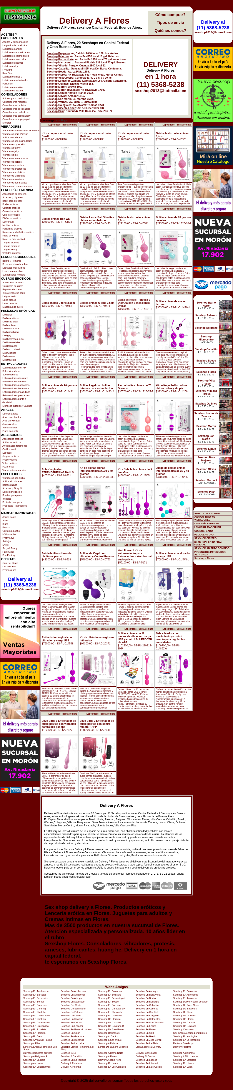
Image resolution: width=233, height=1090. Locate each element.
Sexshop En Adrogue (72, 998)
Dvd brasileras (10, 321)
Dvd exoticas (9, 325)
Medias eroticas (10, 225)
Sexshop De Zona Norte (186, 1005)
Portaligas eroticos (12, 228)
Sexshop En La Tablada (73, 1060)
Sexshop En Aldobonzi (73, 994)
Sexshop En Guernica (72, 1036)
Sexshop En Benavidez (35, 998)
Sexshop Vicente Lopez (61, 108)
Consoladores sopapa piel (16, 119)
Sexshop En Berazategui (111, 998)
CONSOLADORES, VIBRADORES (204, 518)
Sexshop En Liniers (183, 1063)
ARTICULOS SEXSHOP (207, 513)
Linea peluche (9, 303)
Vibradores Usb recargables (17, 186)
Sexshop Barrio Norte (60, 59)
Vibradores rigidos (12, 161)
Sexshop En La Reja (34, 1060)
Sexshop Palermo (58, 56)
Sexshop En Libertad (147, 1063)
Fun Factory (8, 555)
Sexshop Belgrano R (109, 1033)
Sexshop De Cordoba (109, 1022)
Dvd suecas (8, 356)
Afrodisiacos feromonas (14, 445)
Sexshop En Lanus (108, 1063)
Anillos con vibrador (12, 137)
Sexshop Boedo (57, 71)
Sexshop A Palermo (108, 1043)
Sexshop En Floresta (34, 1033)
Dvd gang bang (10, 332)
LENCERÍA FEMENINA (207, 523)
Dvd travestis (9, 359)
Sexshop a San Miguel (110, 1040)
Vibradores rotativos (13, 179)
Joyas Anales (9, 424)
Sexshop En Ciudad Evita (36, 1015)
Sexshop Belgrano (58, 53)
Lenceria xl (8, 221)
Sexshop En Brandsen (35, 1005)
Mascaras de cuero (12, 307)
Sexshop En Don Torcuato (149, 1022)
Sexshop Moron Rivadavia (63, 89)
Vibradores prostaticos (14, 168)
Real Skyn (7, 73)
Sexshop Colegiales (59, 105)
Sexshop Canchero (183, 1029)
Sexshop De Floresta (109, 1019)
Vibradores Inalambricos (15, 158)
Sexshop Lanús (56, 92)
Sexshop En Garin (70, 1033)
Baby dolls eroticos (12, 201)
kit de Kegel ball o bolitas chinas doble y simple (171, 387)
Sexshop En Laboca (146, 1060)
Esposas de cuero (12, 289)
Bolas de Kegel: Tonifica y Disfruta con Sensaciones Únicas (134, 302)
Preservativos (9, 459)
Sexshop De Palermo (72, 1012)
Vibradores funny (11, 148)
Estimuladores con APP (14, 367)
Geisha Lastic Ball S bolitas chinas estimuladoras (97, 219)
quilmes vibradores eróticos (37, 1053)
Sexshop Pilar (55, 111)
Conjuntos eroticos (12, 211)
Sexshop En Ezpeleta (34, 1029)
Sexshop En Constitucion (36, 1022)
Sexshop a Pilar (31, 1043)
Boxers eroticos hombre (15, 264)
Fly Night (7, 69)
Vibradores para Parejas (15, 134)
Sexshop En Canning (34, 1008)
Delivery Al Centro (145, 1056)
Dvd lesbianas (9, 346)
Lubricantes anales (12, 49)
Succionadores (10, 374)
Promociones (9, 570)
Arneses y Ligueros (12, 197)
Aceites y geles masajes (15, 42)
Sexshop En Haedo (146, 1036)
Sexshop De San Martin (73, 1008)
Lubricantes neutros (12, 62)
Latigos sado (9, 296)
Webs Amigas (116, 987)
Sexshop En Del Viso (72, 1022)
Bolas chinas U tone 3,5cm (58, 302)
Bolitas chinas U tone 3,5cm (97, 302)
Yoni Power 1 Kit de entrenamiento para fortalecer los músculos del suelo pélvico (134, 555)
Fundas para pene (12, 495)
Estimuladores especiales (16, 385)
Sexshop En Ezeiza (146, 1026)
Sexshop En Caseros (147, 1008)
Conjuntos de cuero (12, 286)
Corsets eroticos (11, 214)
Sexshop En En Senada (36, 1026)
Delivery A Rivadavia (71, 1063)
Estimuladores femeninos (15, 388)
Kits (4, 509)
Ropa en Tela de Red (13, 239)
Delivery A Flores (94, 20)
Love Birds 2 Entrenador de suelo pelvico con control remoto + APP (97, 723)
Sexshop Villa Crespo (60, 77)
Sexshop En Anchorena (73, 991)
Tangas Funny (9, 249)
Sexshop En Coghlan (34, 1019)
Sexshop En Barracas (34, 994)
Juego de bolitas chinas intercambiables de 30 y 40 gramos (172, 471)
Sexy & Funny (9, 548)
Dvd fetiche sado (11, 328)
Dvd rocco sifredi (11, 349)
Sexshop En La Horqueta (186, 1040)
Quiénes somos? (170, 30)
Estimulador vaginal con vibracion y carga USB (57, 639)
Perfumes (7, 83)
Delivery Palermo (182, 1046)
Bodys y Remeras (11, 260)
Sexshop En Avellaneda (35, 991)
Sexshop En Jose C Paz (148, 1040)
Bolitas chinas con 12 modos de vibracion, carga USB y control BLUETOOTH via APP (135, 638)
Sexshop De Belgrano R (111, 1026)
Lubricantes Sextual (12, 90)
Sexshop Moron (56, 86)
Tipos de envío (170, 22)
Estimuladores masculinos (16, 392)
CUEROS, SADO (203, 531)
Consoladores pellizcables (16, 108)
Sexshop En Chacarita (110, 1012)
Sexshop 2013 (68, 1053)
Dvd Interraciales (11, 342)
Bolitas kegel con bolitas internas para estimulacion (96, 387)
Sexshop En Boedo (108, 1001)
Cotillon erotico (10, 449)
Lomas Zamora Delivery (148, 1046)
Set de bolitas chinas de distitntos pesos (57, 555)
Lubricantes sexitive (12, 87)
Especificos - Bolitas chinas (62, 125)
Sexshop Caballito (58, 68)
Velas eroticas (9, 463)
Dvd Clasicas (9, 353)
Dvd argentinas (10, 318)
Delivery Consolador (146, 1053)
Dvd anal (7, 314)
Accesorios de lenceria (14, 194)
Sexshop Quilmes (58, 83)
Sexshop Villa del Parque (62, 65)
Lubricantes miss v (12, 76)
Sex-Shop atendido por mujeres (190, 1033)
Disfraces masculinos (13, 267)
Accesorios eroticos (12, 439)
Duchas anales (10, 413)
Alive (5, 520)
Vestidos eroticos (11, 253)
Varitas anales (9, 427)
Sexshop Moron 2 (206, 480)
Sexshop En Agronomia (185, 994)
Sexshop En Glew (32, 1036)
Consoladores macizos (14, 102)
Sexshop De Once (183, 1012)
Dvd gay (6, 335)
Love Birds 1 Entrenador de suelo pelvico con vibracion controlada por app (59, 723)
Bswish (6, 527)
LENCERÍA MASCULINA (207, 527)
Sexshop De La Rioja (184, 1015)
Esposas (7, 452)
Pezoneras (8, 466)
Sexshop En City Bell (147, 1012)
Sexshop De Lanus (71, 1015)
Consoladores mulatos (14, 105)
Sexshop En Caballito (147, 1005)
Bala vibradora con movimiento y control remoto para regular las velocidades (170, 638)
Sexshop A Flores (107, 1056)
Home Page (47, 120)
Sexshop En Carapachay (111, 1008)
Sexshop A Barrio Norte (110, 1053)
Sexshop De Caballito (184, 1022)
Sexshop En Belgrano (109, 994)
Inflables (6, 498)
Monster (6, 122)
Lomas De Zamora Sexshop (113, 1046)
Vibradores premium (13, 165)
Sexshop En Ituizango (72, 1040)
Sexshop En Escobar (72, 1026)
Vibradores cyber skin (13, 144)
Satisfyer (7, 541)
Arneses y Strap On (12, 488)
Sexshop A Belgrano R (35, 1056)
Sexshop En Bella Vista (148, 994)
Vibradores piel (10, 155)
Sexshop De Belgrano (184, 1026)
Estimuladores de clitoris (15, 378)
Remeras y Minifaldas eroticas (18, 232)
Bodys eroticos (10, 204)
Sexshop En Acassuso (185, 998)
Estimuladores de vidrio (14, 381)
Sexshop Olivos (56, 95)
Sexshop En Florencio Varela (76, 1029)
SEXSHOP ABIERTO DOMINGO (212, 548)
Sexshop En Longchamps (36, 1066)
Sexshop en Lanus (33, 1063)
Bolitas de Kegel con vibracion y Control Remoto (97, 555)
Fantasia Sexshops (183, 1043)
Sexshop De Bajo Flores (111, 1029)
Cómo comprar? (170, 15)
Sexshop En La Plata (147, 1043)
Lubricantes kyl (10, 66)
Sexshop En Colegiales (148, 1019)
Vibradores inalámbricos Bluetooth (20, 130)
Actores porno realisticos (15, 98)
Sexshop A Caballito (71, 1056)
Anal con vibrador (11, 417)
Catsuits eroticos (11, 207)
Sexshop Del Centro (71, 1005)
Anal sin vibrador (11, 420)
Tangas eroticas (10, 242)
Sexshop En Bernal (33, 1001)
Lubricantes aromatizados (16, 52)
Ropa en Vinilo (10, 235)
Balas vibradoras (11, 371)
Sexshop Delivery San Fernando (190, 1001)
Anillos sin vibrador (12, 481)
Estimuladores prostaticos (16, 395)
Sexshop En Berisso (146, 998)
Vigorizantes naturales (14, 470)
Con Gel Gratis (10, 563)
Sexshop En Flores (146, 1029)
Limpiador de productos (14, 45)
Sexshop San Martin (59, 99)
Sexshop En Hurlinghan (185, 1036)
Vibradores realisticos (13, 172)
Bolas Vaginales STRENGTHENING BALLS (58, 471)
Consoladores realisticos (15, 112)
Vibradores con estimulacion (17, 141)
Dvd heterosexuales (12, 339)
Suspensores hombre (13, 274)
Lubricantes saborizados (15, 80)
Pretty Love (8, 538)
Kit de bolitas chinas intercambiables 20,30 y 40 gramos (96, 471)
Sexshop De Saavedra (185, 1008)
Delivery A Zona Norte (109, 1060)
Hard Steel (8, 551)
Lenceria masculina (12, 271)
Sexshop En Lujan (183, 1066)
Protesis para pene (12, 502)
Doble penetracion (12, 491)
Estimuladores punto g (14, 399)
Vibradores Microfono (13, 175)
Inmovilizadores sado (13, 293)
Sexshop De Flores (183, 1019)
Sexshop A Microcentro (185, 1056)
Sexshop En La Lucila (72, 1043)
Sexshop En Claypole (147, 1015)
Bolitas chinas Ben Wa (56, 218)
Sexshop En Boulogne (147, 1001)
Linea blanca (9, 300)
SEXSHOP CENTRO (205, 538)
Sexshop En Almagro (147, 991)
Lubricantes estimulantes (15, 55)
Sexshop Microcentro (60, 62)
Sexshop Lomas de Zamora (64, 80)
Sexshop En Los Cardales (112, 1066)
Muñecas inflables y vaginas (17, 406)
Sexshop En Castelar (34, 1012)
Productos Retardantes (14, 505)
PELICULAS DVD (204, 534)
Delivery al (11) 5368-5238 (20, 582)
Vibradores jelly (10, 151)
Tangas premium (11, 246)
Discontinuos (9, 566)
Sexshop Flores (56, 74)
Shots (5, 544)
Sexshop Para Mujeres (206, 459)
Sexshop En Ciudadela (110, 1015)
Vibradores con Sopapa (14, 182)
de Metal (7, 402)
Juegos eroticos (10, 456)
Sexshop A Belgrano (184, 1053)
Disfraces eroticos (11, 218)
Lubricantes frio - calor (14, 59)
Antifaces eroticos (11, 442)
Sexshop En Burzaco (109, 1005)
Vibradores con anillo (13, 478)
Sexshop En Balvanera (110, 991)
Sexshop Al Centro (108, 1036)
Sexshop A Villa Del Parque (37, 1040)
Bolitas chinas (9, 485)
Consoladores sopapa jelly (16, 115)
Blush (5, 524)
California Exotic (11, 531)
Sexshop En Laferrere (184, 1060)
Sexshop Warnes (57, 102)
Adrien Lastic (9, 517)
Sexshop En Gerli (145, 1033)
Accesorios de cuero (13, 282)
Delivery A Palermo (71, 1066)
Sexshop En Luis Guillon (149, 1066)
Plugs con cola (10, 431)
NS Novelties (9, 534)
